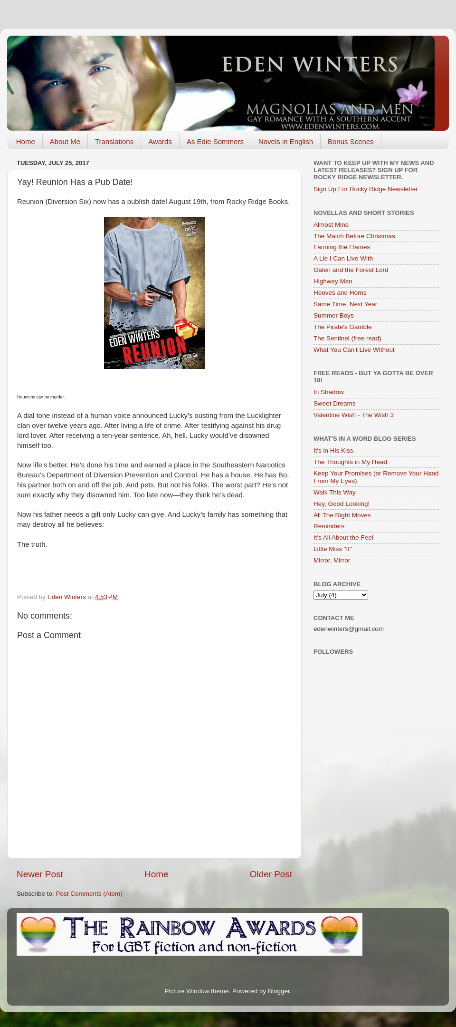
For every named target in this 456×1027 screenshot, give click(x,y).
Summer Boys (334, 315)
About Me (65, 141)
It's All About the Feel (343, 537)
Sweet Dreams (335, 403)
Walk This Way (335, 492)
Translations (114, 141)
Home (25, 141)
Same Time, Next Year (345, 304)
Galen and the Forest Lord (351, 269)
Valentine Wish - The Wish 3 (354, 414)
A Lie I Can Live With (343, 258)
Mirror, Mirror (332, 560)
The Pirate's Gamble (343, 326)
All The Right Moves (342, 515)
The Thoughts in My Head (350, 461)
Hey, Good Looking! (342, 503)
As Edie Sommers (215, 141)
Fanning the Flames (342, 247)
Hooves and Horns (340, 292)
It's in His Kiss (333, 450)
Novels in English (285, 141)
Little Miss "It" (333, 548)
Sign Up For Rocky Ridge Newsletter (366, 189)
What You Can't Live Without (354, 349)
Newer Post (40, 874)
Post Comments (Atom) (89, 893)
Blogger (279, 991)
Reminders (329, 526)
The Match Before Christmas (354, 236)
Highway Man (333, 281)
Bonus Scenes (351, 141)
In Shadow (329, 392)
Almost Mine (331, 224)
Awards (160, 141)
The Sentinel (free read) (347, 338)
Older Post (271, 874)
